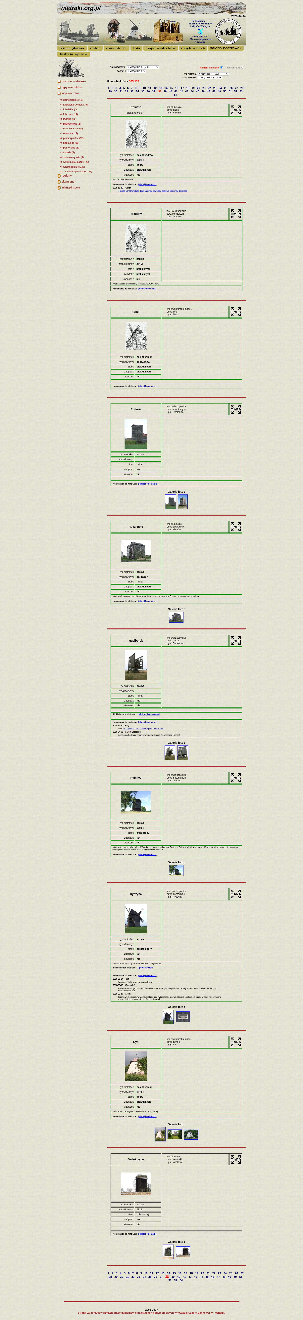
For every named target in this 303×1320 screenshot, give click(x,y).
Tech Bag (144, 729)
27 (237, 88)
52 (236, 91)
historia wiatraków (74, 81)
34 (138, 91)
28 (242, 88)
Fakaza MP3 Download (129, 191)
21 (204, 88)
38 (160, 91)
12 (155, 88)
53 (241, 91)
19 (193, 88)
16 (177, 88)
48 (214, 91)
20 (199, 88)
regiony (67, 175)
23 (215, 88)
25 (226, 88)
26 (231, 88)
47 (209, 91)
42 (181, 91)
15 (172, 88)
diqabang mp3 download (150, 191)
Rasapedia (128, 729)
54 (176, 94)
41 (176, 91)
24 (221, 88)
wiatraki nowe (71, 187)
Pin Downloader (156, 729)
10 (144, 88)
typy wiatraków (72, 87)
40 (171, 91)
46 (203, 91)
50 (225, 91)
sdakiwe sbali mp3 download (174, 191)
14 (166, 88)
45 (198, 91)
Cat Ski (136, 729)
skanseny (68, 181)
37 (154, 91)
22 (210, 88)
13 (161, 88)
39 (165, 91)
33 (132, 91)
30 (116, 91)
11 (150, 88)
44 (192, 91)
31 (121, 91)
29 (110, 91)
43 (187, 91)
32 (127, 91)
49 (220, 91)
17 (182, 88)
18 (188, 88)
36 (148, 91)
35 (143, 91)
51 (230, 91)
